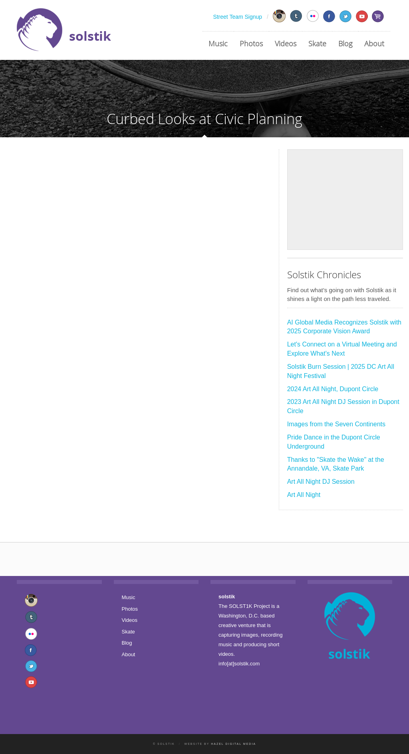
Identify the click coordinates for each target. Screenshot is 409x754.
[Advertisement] (345, 199)
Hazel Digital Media (233, 743)
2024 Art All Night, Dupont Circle (333, 389)
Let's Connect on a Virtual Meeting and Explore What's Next (342, 349)
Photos (251, 43)
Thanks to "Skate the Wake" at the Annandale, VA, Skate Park (335, 464)
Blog (345, 43)
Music (218, 43)
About (374, 43)
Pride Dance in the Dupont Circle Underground (333, 442)
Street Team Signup (237, 17)
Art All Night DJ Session (321, 481)
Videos (285, 43)
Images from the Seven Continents (336, 424)
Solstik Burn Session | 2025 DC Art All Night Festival (340, 371)
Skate (317, 43)
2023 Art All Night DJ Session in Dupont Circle (343, 406)
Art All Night (304, 494)
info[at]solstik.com (239, 664)
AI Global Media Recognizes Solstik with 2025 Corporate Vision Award (344, 327)
